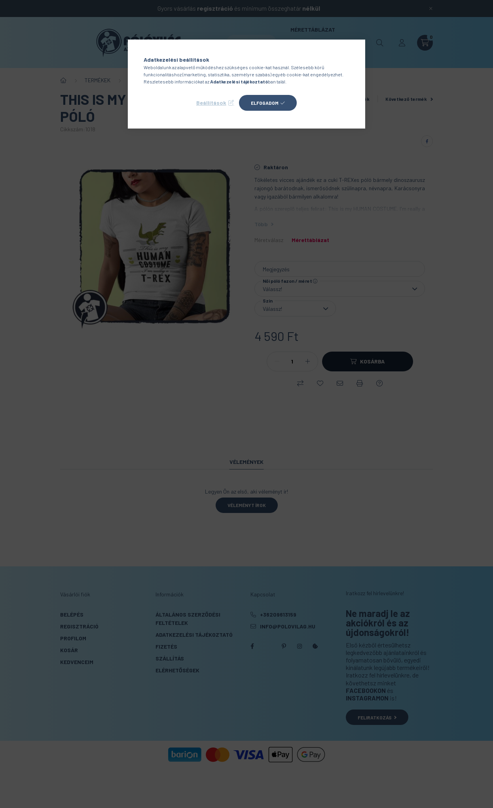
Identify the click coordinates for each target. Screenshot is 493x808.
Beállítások (211, 102)
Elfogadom (265, 103)
